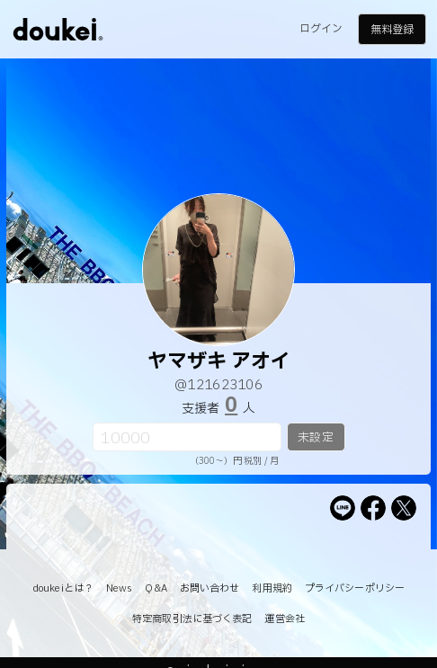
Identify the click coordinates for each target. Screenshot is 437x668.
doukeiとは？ (63, 588)
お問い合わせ (210, 588)
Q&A (155, 588)
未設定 (315, 438)
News (119, 588)
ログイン (321, 29)
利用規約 (271, 588)
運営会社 (284, 619)
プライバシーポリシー (355, 588)
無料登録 (392, 30)
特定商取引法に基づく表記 (192, 619)
